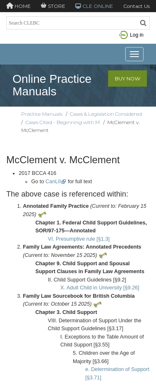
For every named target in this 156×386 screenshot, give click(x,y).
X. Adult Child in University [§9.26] (99, 288)
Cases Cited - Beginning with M (62, 122)
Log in (131, 35)
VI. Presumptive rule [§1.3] (78, 239)
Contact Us (136, 6)
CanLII (53, 181)
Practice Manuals (41, 114)
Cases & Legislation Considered (106, 114)
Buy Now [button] (127, 78)
